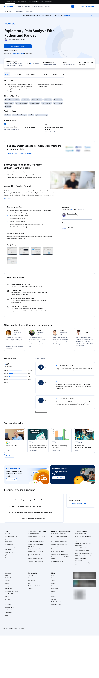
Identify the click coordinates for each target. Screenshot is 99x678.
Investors (53, 578)
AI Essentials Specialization (58, 534)
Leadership (7, 580)
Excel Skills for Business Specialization (57, 548)
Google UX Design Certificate (35, 549)
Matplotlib (8, 106)
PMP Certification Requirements (83, 556)
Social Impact (8, 610)
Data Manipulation (34, 103)
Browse (11, 11)
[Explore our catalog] (20, 6)
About (7, 74)
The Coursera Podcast (34, 586)
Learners (30, 575)
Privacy (53, 583)
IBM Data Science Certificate (35, 558)
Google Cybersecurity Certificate (36, 536)
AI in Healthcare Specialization (59, 542)
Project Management (10, 552)
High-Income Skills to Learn (82, 550)
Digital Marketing (9, 544)
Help (52, 586)
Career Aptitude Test (80, 534)
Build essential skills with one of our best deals (14, 473)
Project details (30, 74)
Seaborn (7, 115)
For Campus (8, 604)
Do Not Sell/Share (56, 604)
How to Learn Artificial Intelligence (83, 553)
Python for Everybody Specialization (57, 562)
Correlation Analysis (21, 103)
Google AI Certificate (33, 534)
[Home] (5, 11)
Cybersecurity (8, 539)
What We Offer (8, 578)
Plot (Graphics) (58, 100)
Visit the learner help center (77, 503)
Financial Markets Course (57, 551)
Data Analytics (8, 542)
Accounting (7, 534)
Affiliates (53, 599)
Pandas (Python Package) (19, 115)
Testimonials (44, 74)
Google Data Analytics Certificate (36, 539)
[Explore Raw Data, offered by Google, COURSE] (15, 446)
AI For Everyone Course (57, 539)
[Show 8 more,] (9, 455)
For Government (9, 602)
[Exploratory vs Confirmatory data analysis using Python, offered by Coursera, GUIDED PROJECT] (38, 446)
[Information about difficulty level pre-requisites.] (58, 64)
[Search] (72, 6)
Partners (30, 578)
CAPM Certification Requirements (83, 536)
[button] (28, 6)
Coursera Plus (8, 588)
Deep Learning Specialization (59, 544)
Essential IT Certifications (81, 548)
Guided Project (11, 61)
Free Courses (8, 612)
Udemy (6, 615)
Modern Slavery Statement (58, 602)
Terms (53, 580)
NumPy (31, 115)
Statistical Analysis (37, 100)
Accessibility (54, 588)
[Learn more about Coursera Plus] (28, 53)
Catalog (7, 586)
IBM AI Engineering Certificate (35, 551)
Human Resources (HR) (10, 547)
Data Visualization (46, 103)
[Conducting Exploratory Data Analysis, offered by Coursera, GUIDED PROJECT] (61, 446)
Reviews (55, 74)
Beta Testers (31, 580)
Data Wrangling (9, 103)
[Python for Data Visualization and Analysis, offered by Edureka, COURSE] (84, 446)
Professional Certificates (11, 591)
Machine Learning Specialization (59, 554)
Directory (53, 596)
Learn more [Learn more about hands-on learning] (82, 64)
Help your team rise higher (59, 472)
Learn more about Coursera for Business (19, 153)
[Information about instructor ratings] (72, 210)
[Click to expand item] (12, 251)
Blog (29, 583)
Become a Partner (9, 607)
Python (6, 555)
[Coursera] (9, 6)
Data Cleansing (58, 103)
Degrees (7, 596)
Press (52, 575)
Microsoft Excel (9, 550)
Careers (7, 583)
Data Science (19, 11)
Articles (53, 594)
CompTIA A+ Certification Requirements (81, 540)
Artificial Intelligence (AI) (11, 536)
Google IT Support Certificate (36, 542)
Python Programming (41, 115)
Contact (53, 591)
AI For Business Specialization (59, 536)
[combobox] (50, 6)
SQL (6, 558)
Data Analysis (29, 11)
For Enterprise (8, 599)
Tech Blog (30, 588)
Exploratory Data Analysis (12, 100)
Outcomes (17, 74)
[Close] (91, 15)
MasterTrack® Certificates (11, 594)
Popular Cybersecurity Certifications (80, 559)
